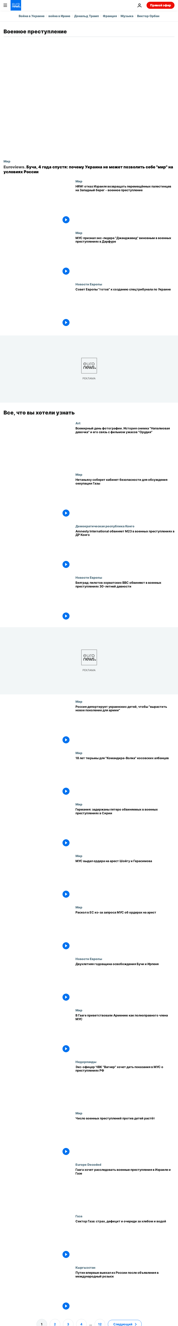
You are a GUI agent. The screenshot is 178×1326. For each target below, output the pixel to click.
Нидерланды (85, 1061)
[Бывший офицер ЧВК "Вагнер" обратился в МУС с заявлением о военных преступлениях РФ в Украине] (124, 1085)
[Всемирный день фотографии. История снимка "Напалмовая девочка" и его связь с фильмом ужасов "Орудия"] (124, 447)
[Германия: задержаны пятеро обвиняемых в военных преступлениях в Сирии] (124, 828)
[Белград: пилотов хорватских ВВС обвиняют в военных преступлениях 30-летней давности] (124, 601)
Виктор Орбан (148, 16)
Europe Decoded (88, 1164)
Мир (7, 161)
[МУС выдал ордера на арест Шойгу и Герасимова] (124, 879)
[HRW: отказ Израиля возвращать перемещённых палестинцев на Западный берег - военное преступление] (124, 205)
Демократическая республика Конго (104, 526)
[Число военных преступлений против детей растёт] (124, 1137)
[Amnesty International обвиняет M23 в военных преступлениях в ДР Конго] (124, 550)
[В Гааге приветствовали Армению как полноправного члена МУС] (124, 1034)
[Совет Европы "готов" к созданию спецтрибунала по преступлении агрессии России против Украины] (124, 308)
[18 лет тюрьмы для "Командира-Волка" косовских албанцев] (124, 776)
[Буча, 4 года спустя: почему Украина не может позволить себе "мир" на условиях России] (89, 169)
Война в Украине (32, 16)
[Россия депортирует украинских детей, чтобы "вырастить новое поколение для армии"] (124, 725)
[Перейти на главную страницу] (16, 5)
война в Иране (59, 16)
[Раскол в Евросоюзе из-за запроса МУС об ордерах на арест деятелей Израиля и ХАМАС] (124, 931)
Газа (78, 1216)
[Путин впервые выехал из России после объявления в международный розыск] (124, 1291)
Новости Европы (88, 284)
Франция (110, 16)
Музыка (127, 16)
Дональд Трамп (86, 16)
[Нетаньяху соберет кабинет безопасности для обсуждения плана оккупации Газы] (124, 498)
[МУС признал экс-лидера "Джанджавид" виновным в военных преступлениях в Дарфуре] (124, 256)
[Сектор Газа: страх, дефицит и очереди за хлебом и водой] (124, 1240)
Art (78, 423)
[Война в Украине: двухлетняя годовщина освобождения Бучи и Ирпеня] (124, 982)
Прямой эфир (160, 5)
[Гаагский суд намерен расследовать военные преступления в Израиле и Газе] (124, 1188)
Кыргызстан (85, 1267)
